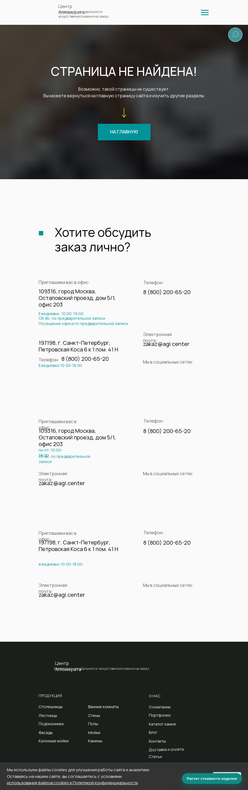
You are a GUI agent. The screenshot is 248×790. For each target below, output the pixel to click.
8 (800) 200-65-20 (167, 292)
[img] (205, 12)
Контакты (157, 741)
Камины (95, 740)
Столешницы (51, 706)
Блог (153, 732)
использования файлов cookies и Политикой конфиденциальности (72, 783)
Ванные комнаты (103, 706)
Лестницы (48, 715)
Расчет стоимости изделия (212, 778)
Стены (94, 715)
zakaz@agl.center (166, 344)
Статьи (155, 756)
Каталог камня (162, 724)
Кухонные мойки (54, 740)
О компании (160, 707)
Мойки (94, 732)
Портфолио (160, 715)
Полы (93, 723)
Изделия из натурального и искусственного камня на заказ (83, 14)
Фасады (46, 732)
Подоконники (51, 723)
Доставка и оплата (166, 749)
